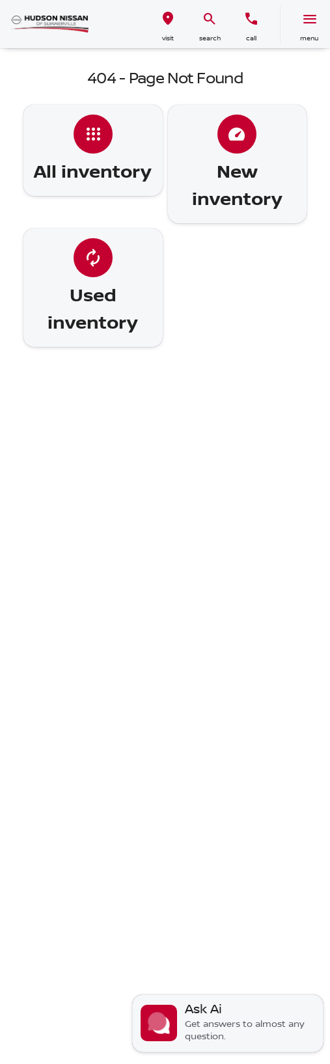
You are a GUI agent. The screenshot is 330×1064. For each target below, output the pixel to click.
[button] (168, 24)
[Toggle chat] (227, 1023)
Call (251, 38)
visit (168, 38)
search (210, 38)
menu (309, 38)
